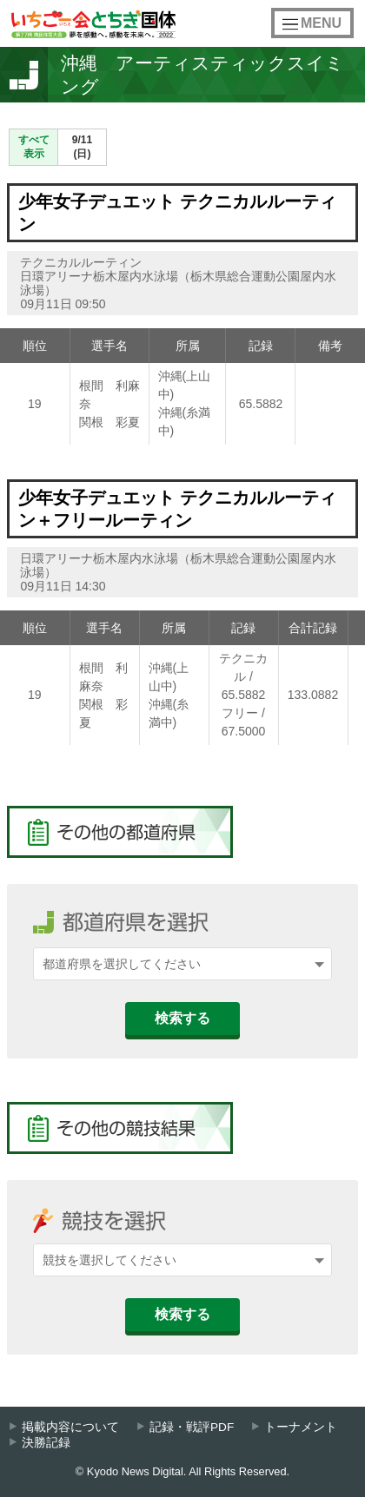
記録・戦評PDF (191, 1427)
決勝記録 (46, 1442)
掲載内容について (70, 1427)
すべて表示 (34, 147)
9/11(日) (82, 147)
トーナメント (300, 1427)
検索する (182, 1018)
